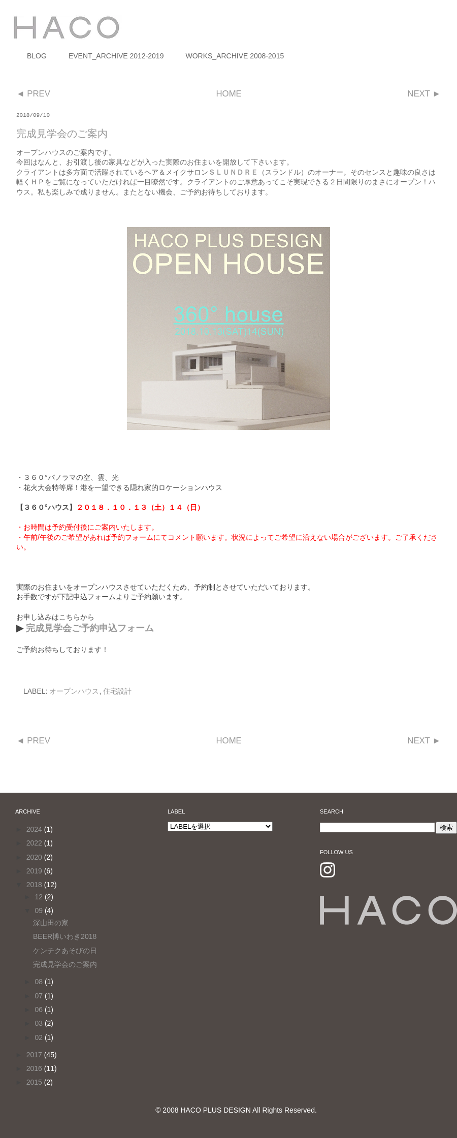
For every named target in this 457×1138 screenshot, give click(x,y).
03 (39, 1023)
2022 (35, 843)
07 (39, 996)
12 (39, 897)
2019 (35, 871)
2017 (35, 1055)
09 (39, 910)
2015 (35, 1082)
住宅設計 (117, 691)
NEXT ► (424, 94)
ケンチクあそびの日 (65, 951)
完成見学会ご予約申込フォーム (90, 628)
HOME (228, 94)
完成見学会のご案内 (65, 964)
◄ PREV (33, 94)
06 (39, 1009)
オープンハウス (74, 691)
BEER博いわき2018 (64, 936)
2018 (35, 885)
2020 (35, 857)
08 (39, 982)
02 (39, 1037)
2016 (35, 1068)
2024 (35, 829)
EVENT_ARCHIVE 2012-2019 (116, 56)
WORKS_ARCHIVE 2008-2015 (234, 56)
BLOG (37, 56)
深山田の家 (51, 923)
